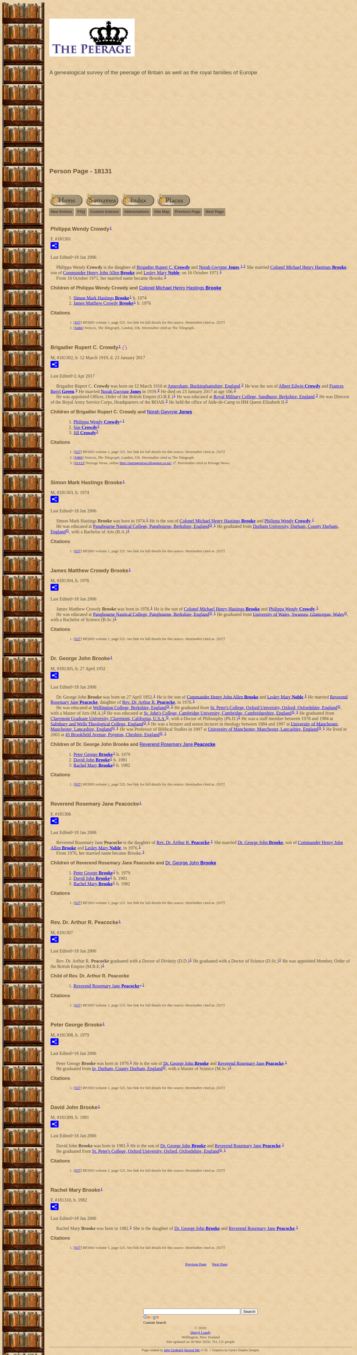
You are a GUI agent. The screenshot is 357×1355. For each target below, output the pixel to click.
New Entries (61, 211)
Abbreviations (136, 211)
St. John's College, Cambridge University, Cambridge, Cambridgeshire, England (218, 713)
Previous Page (188, 211)
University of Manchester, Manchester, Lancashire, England (263, 729)
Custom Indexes (104, 211)
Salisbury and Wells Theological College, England (97, 723)
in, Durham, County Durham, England (127, 1068)
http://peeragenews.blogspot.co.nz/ (146, 463)
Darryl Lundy (200, 1332)
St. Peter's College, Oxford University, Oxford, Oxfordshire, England (273, 707)
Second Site (192, 1350)
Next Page (214, 211)
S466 (78, 328)
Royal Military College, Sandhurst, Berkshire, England (264, 396)
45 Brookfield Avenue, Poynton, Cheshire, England (112, 734)
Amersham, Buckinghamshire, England (204, 386)
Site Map (161, 211)
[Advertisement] (200, 123)
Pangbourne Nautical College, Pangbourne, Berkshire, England (151, 526)
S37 (77, 322)
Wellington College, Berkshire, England (129, 707)
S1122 (79, 463)
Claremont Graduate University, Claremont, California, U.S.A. (108, 718)
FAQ (81, 211)
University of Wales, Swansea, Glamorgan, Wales (298, 614)
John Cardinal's (173, 1350)
